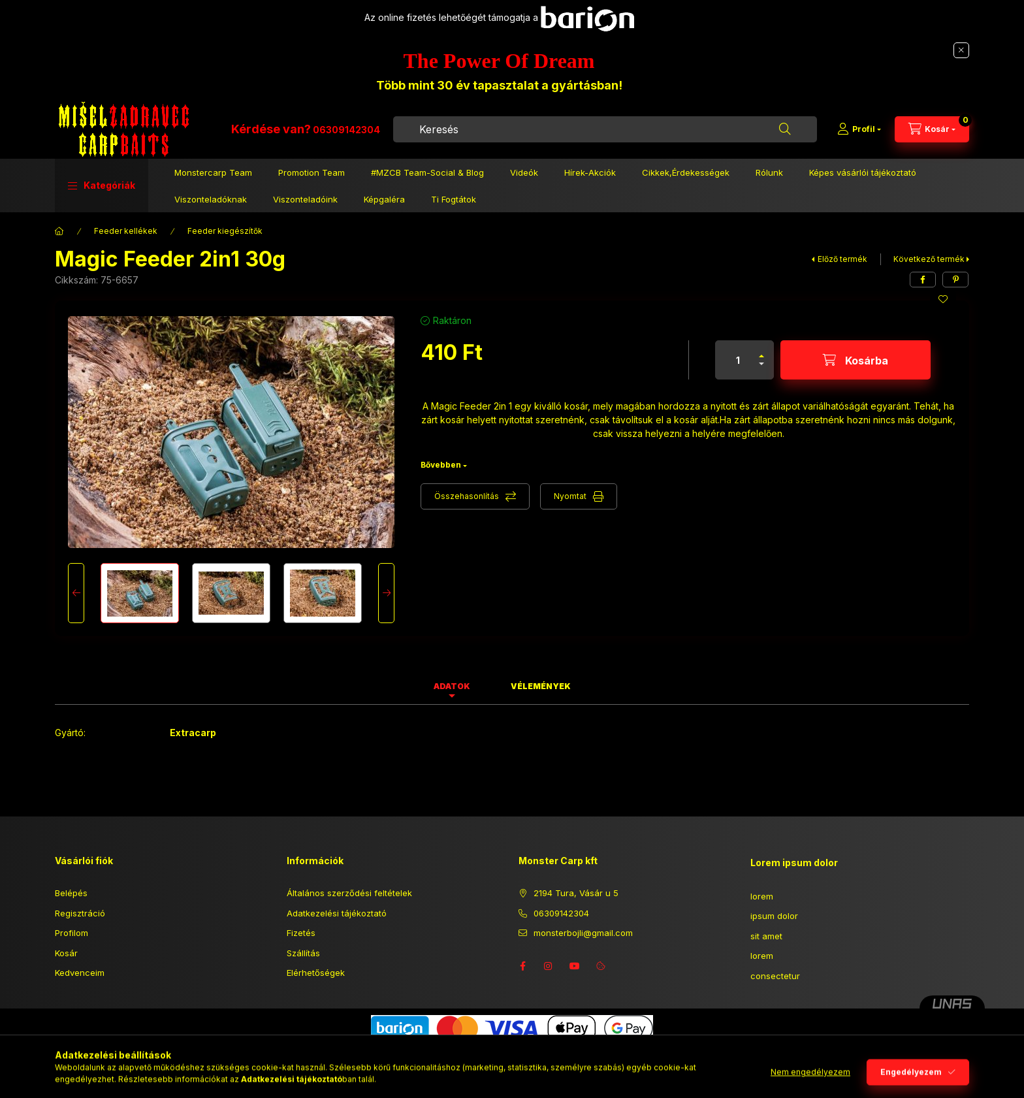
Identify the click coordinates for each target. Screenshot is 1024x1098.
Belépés (71, 893)
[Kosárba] (855, 359)
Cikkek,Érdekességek (685, 172)
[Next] (386, 593)
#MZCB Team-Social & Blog (427, 172)
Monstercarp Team (213, 172)
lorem (761, 896)
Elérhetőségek (316, 972)
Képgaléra (384, 199)
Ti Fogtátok (453, 199)
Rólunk (769, 172)
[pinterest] (955, 279)
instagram (549, 966)
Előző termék (842, 259)
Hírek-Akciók (590, 172)
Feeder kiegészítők (225, 231)
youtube (575, 966)
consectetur (775, 976)
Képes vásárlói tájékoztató (862, 172)
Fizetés (301, 933)
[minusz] (761, 369)
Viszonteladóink (305, 199)
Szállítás (303, 953)
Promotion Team (311, 172)
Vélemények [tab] (541, 686)
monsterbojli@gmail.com (583, 933)
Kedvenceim (79, 972)
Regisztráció (80, 913)
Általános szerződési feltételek (349, 893)
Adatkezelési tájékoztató (337, 913)
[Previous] (76, 593)
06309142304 (346, 129)
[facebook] (923, 279)
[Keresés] (785, 129)
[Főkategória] (59, 231)
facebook (522, 966)
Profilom (71, 933)
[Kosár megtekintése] (932, 129)
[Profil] (859, 129)
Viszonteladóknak (210, 199)
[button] (101, 185)
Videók (524, 172)
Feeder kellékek (125, 231)
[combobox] (605, 129)
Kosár (66, 953)
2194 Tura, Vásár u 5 (576, 893)
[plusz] (761, 350)
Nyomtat (570, 496)
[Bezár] (961, 50)
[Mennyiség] (738, 360)
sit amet (766, 936)
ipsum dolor (774, 916)
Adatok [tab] (452, 686)
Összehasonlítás (466, 496)
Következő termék (929, 259)
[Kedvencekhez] (943, 299)
